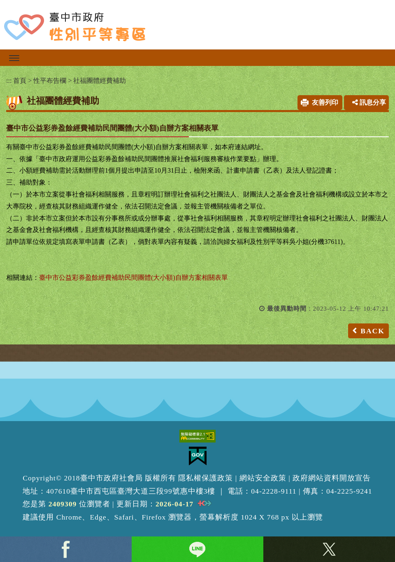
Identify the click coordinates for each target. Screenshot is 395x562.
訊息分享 (369, 102)
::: (9, 80)
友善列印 (325, 102)
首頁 (19, 80)
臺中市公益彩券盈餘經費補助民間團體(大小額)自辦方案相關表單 (133, 277)
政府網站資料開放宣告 (332, 478)
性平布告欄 (49, 80)
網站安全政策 (262, 478)
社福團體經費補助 (99, 80)
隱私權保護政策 (205, 478)
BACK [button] (372, 331)
